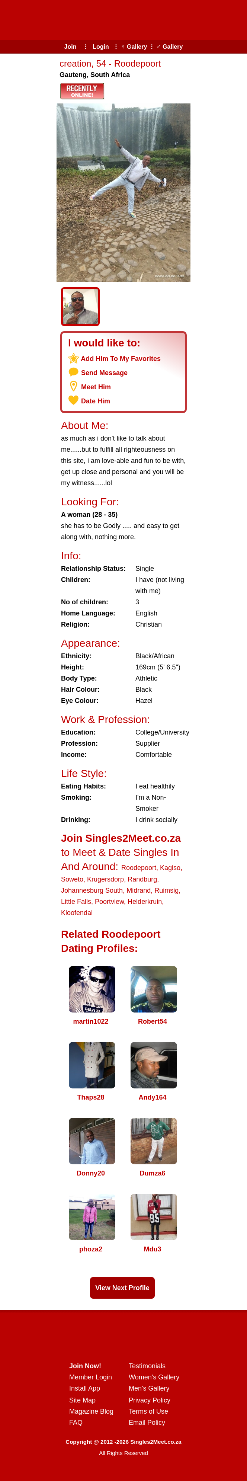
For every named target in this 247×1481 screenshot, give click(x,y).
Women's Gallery (154, 1377)
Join (70, 47)
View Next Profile (122, 1288)
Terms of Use (148, 1411)
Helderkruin (145, 901)
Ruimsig (166, 890)
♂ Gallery (170, 47)
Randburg (142, 879)
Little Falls (76, 901)
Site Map (82, 1400)
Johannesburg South (92, 890)
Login (101, 47)
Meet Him (96, 387)
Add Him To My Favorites (121, 358)
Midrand (138, 890)
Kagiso (170, 867)
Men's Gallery (149, 1388)
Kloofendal (77, 913)
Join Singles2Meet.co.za (121, 838)
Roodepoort (138, 867)
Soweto (72, 879)
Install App (84, 1388)
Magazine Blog (91, 1411)
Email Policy (147, 1422)
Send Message (104, 373)
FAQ (76, 1422)
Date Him (95, 401)
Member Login (90, 1377)
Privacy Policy (149, 1400)
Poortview (109, 901)
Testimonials (147, 1366)
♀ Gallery (134, 47)
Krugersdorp (105, 879)
